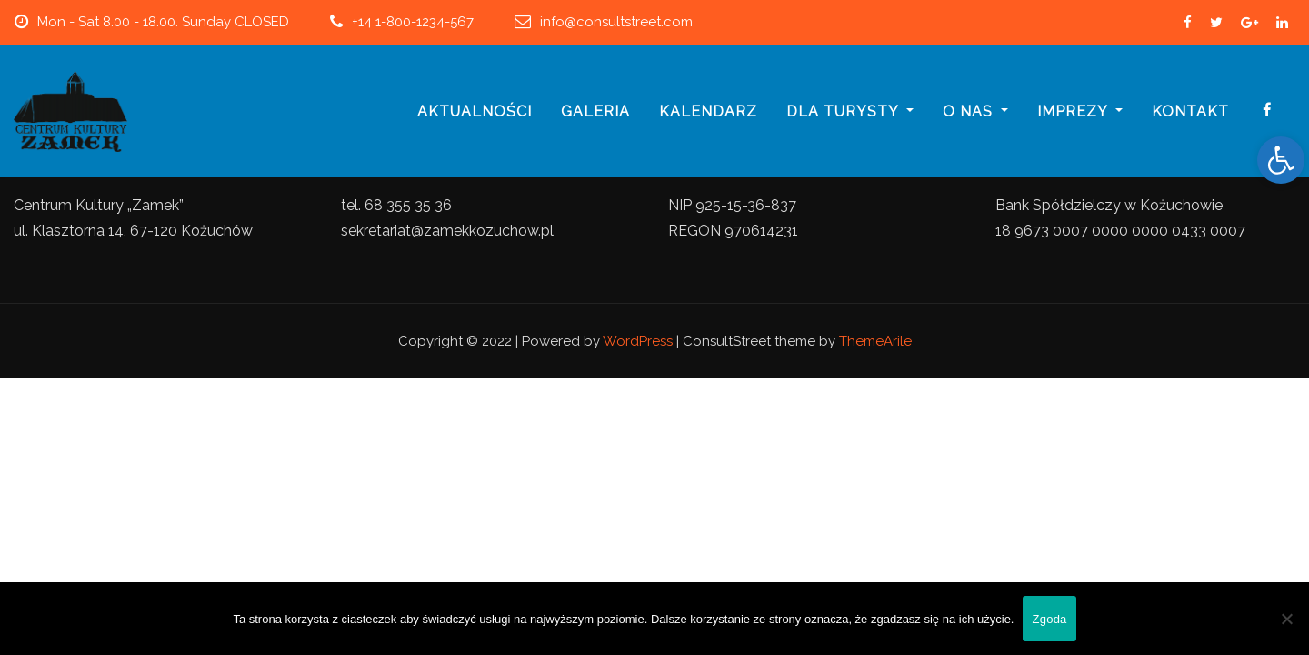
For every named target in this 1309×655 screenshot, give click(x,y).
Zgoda (1049, 619)
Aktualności (474, 111)
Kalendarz (708, 111)
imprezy (1080, 111)
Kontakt (1190, 111)
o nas (975, 111)
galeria (595, 111)
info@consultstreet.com (616, 22)
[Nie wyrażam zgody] (1286, 619)
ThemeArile (875, 341)
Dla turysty (850, 111)
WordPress (638, 341)
